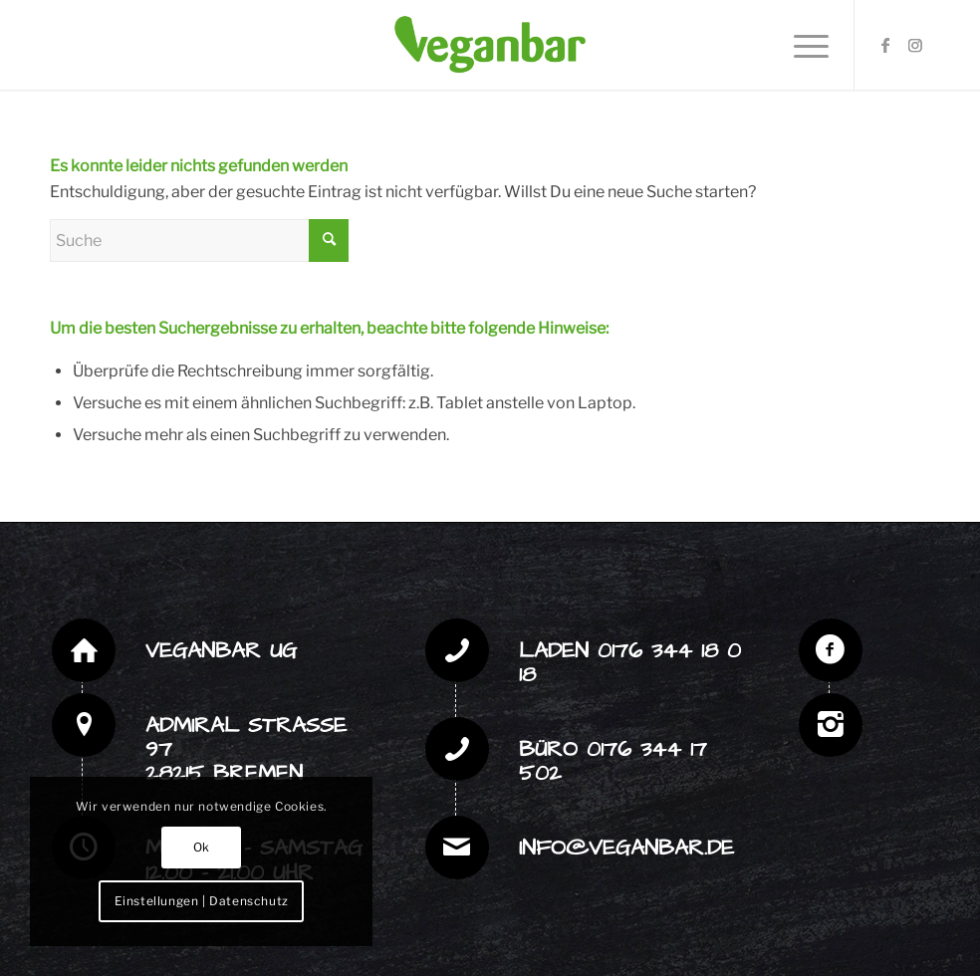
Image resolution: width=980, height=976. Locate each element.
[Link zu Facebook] (885, 45)
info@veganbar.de (626, 848)
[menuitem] (801, 45)
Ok (201, 847)
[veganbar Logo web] (490, 45)
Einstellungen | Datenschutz (202, 900)
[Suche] (199, 240)
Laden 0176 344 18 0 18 (630, 662)
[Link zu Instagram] (915, 45)
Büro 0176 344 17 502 (613, 761)
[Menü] (801, 45)
